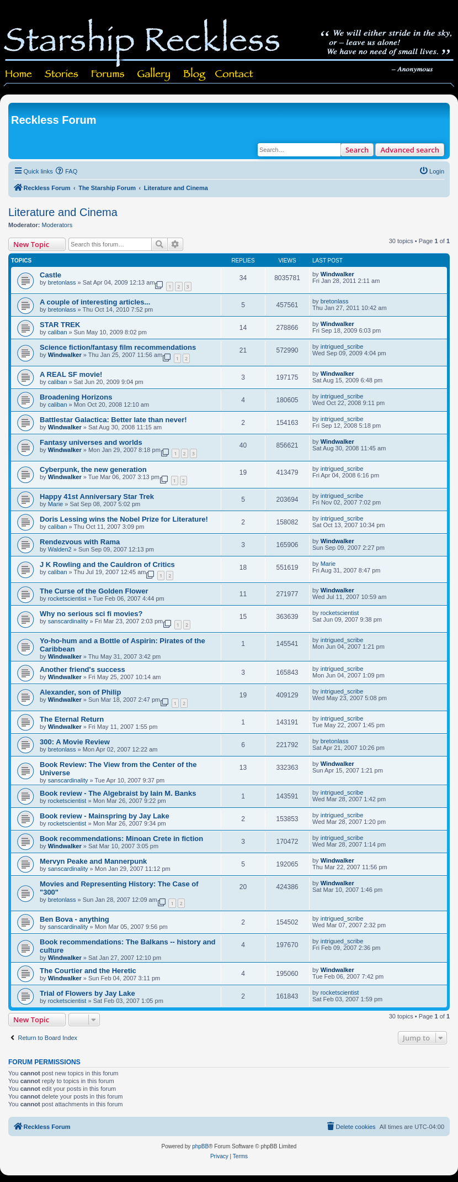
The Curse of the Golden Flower (94, 591)
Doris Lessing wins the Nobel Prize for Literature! (124, 519)
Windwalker (337, 274)
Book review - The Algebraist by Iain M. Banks (118, 793)
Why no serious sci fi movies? (91, 614)
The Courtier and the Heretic (88, 970)
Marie (55, 504)
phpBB (200, 1146)
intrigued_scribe (342, 346)
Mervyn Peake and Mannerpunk (93, 861)
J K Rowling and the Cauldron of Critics (107, 564)
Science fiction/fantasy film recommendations (118, 347)
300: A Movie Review (75, 742)
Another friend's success (82, 669)
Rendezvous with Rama (80, 542)
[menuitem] (67, 171)
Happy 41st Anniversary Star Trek (97, 496)
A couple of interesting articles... (95, 302)
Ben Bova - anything (74, 919)
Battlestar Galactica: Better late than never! (113, 420)
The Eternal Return (72, 719)
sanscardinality (68, 621)
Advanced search (409, 150)
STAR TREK (60, 325)
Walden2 (60, 549)
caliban (57, 332)
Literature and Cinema (63, 212)
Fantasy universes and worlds (91, 442)
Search (357, 150)
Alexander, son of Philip (80, 692)
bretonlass (62, 282)
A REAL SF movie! (71, 374)
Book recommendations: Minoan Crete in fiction (121, 838)
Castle (50, 275)
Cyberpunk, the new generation (93, 469)
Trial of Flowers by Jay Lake (87, 993)
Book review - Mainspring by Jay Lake (104, 816)
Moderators (57, 225)
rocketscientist (67, 598)
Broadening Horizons (76, 397)
